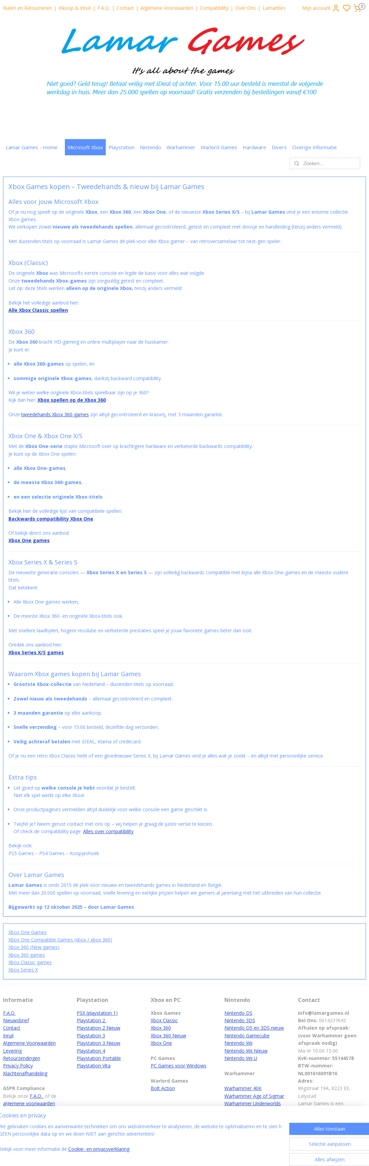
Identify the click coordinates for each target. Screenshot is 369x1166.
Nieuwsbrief (16, 1020)
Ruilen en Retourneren (27, 8)
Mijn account (321, 8)
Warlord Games (219, 147)
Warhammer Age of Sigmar (254, 1096)
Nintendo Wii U (240, 1058)
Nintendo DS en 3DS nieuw (254, 1028)
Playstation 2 (91, 1020)
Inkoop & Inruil (74, 8)
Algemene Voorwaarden (167, 8)
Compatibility (214, 8)
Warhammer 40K (243, 1088)
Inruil (8, 1035)
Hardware (254, 147)
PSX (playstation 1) (97, 1013)
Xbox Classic (164, 1020)
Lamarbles (274, 8)
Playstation (121, 147)
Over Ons (245, 8)
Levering (12, 1051)
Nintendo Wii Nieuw (246, 1051)
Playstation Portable (99, 1058)
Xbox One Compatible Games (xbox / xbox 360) (60, 939)
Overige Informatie (314, 147)
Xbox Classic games (30, 962)
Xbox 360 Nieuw (168, 1035)
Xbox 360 (161, 1028)
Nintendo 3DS (239, 1020)
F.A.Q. (103, 8)
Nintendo (150, 147)
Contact (125, 8)
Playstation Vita (93, 1065)
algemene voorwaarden (29, 1103)
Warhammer (181, 147)
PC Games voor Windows (178, 1065)
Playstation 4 (91, 1051)
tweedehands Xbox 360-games (55, 414)
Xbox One (161, 1043)
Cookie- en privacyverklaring (108, 1149)
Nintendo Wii (238, 1043)
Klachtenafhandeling (25, 1073)
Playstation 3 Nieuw (98, 1043)
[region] (140, 1142)
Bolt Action (163, 1088)
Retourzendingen (21, 1058)
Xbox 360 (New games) (33, 947)
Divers (279, 147)
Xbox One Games (27, 932)
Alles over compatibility (108, 831)
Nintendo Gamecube (247, 1035)
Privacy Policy (18, 1065)
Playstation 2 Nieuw (98, 1028)
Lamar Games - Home (31, 147)
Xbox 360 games (26, 955)
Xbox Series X (23, 970)
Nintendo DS (238, 1013)
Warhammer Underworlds (252, 1103)
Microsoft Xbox (85, 147)
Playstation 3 (91, 1035)
